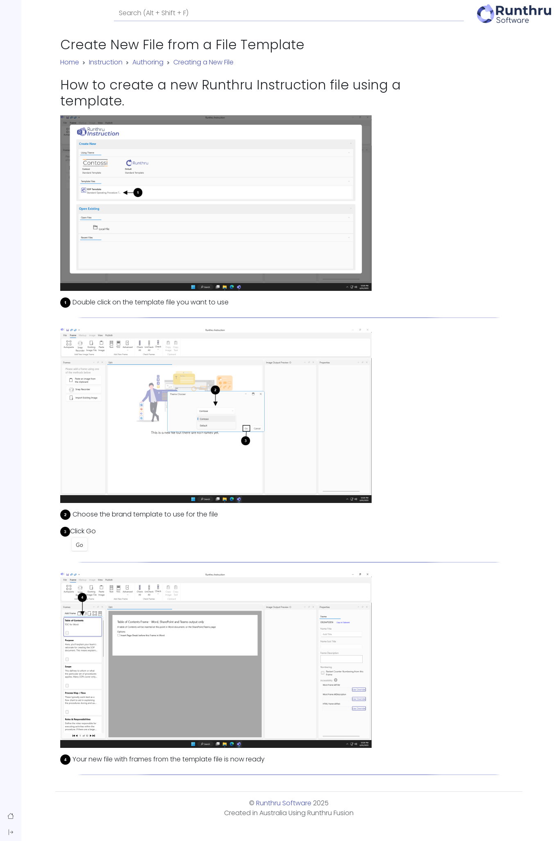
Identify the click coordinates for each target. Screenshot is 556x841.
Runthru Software (283, 803)
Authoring (147, 62)
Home (69, 62)
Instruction (106, 62)
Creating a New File (203, 62)
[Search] (289, 13)
